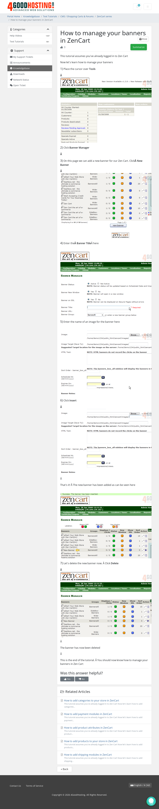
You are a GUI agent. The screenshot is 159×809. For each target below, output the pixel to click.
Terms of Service (34, 785)
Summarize (139, 47)
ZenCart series (104, 16)
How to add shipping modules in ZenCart (104, 757)
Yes (67, 679)
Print (143, 39)
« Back (64, 769)
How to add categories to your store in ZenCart (104, 703)
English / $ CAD (140, 785)
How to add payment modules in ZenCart (104, 717)
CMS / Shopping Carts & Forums (77, 16)
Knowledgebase (31, 16)
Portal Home (13, 16)
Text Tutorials (50, 16)
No (82, 679)
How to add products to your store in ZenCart (104, 744)
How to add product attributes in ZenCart (104, 730)
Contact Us (15, 785)
